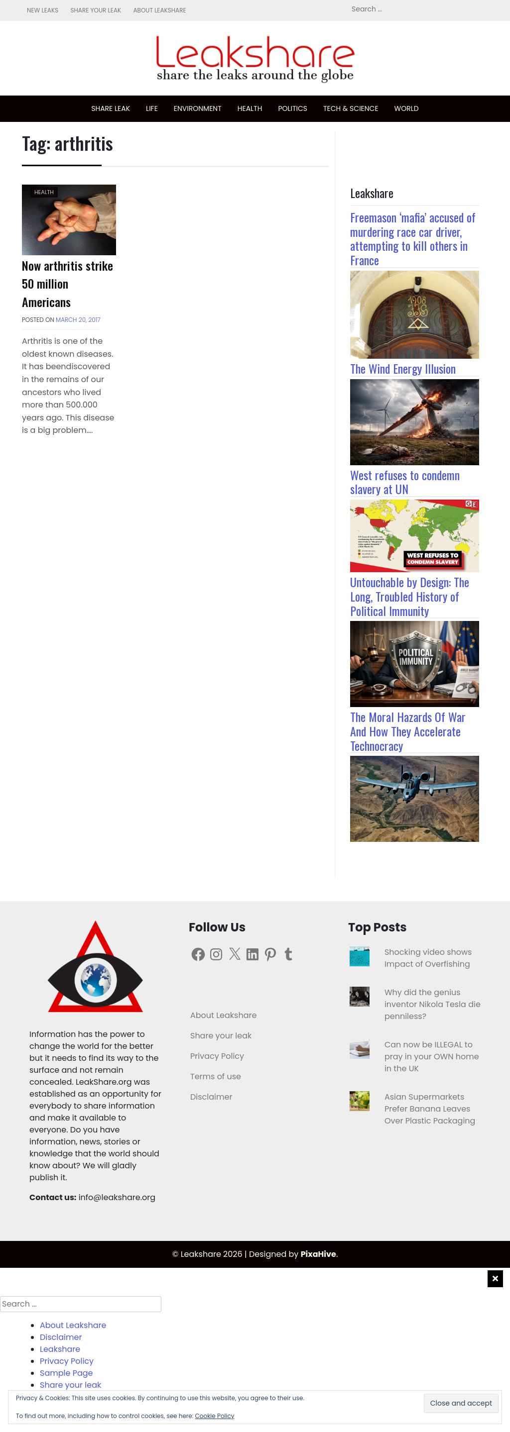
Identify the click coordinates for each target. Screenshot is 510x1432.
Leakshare (60, 1349)
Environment (198, 108)
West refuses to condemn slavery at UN (405, 482)
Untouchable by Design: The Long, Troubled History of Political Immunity (409, 596)
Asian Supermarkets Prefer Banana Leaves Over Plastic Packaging (429, 1108)
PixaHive (318, 1254)
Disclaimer (211, 1097)
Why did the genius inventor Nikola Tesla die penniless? (432, 1004)
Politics (292, 108)
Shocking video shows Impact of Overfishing (428, 958)
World (406, 108)
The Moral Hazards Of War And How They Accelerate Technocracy (408, 731)
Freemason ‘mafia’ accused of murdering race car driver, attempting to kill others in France (413, 238)
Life (152, 108)
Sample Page (66, 1373)
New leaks (42, 10)
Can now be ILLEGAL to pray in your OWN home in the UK (431, 1056)
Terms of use (215, 1076)
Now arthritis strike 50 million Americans (67, 283)
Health (250, 108)
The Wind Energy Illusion (403, 368)
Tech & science (351, 108)
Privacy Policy (217, 1056)
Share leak (110, 108)
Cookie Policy (215, 1416)
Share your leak (95, 10)
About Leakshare (159, 10)
